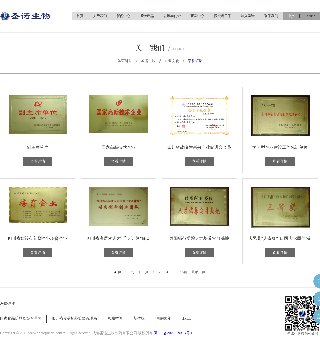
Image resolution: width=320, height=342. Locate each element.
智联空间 (115, 318)
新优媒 (139, 318)
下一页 (143, 272)
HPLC (186, 318)
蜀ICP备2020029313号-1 (173, 333)
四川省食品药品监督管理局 (74, 318)
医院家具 (163, 318)
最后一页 (198, 272)
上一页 (128, 272)
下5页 (182, 272)
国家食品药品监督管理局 (20, 318)
